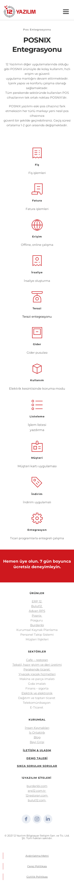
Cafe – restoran (37, 660)
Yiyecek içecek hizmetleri (37, 674)
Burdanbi (37, 625)
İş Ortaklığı (37, 732)
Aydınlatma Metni (37, 855)
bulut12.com (37, 800)
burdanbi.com (37, 786)
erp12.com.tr (37, 791)
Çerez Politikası (37, 866)
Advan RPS (37, 611)
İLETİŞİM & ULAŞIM (37, 750)
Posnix (37, 615)
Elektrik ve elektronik (37, 693)
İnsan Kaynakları (37, 728)
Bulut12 (37, 606)
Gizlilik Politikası (37, 876)
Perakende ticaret (37, 669)
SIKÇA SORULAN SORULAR (37, 765)
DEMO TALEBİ (37, 758)
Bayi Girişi (37, 742)
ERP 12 (37, 601)
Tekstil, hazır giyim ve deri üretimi (37, 665)
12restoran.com (37, 795)
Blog (37, 737)
